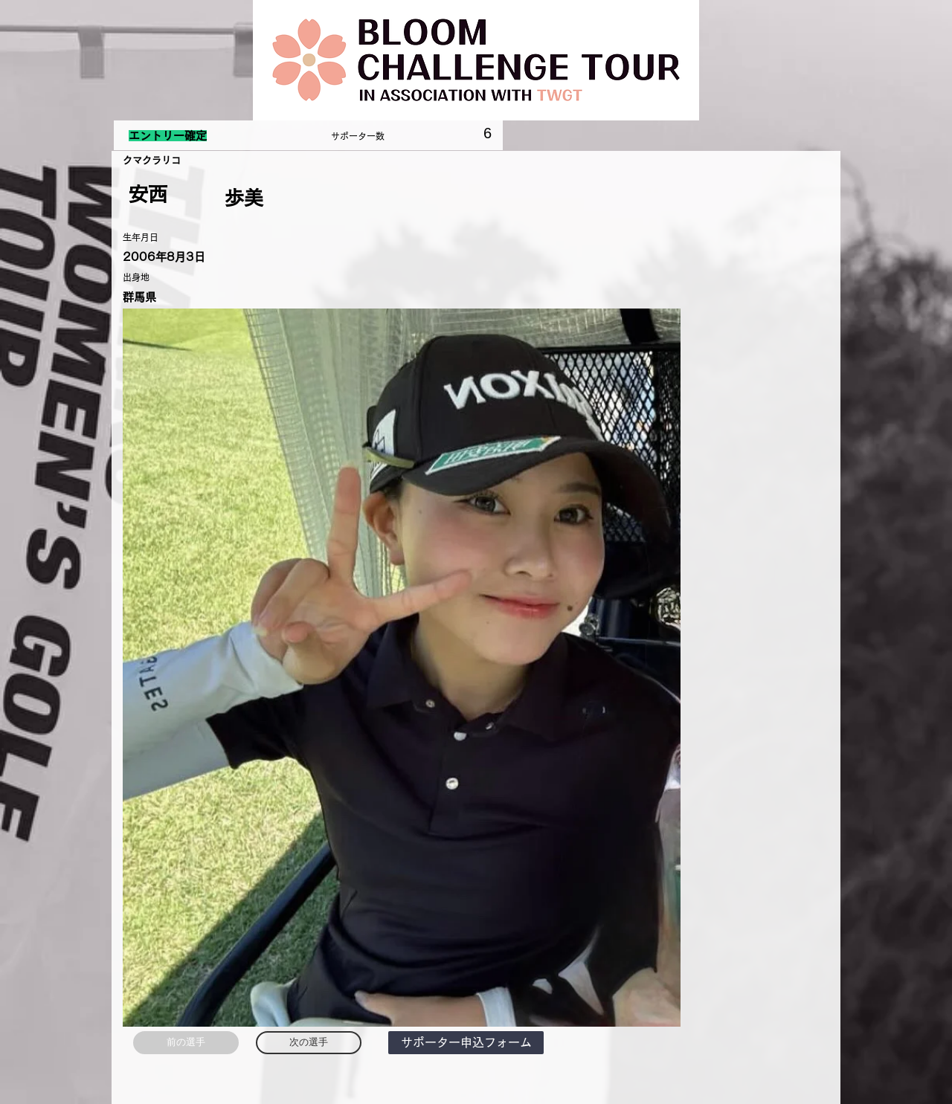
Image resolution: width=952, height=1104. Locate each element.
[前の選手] (186, 1042)
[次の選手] (308, 1042)
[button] (466, 1042)
